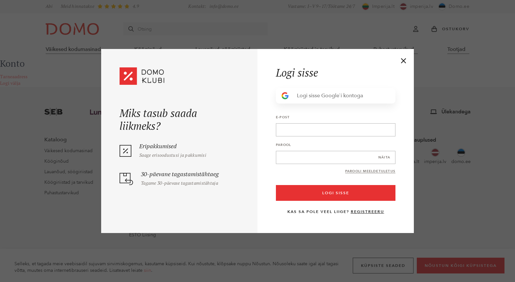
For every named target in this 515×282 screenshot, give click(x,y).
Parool (283, 145)
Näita (384, 157)
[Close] (403, 61)
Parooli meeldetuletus (370, 171)
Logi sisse (335, 193)
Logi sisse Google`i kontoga (322, 96)
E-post (283, 117)
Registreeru (367, 211)
